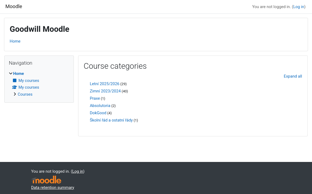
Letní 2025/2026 (104, 83)
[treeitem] (39, 84)
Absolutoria (100, 105)
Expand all (293, 76)
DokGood (98, 112)
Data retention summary (52, 187)
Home (15, 41)
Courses (25, 94)
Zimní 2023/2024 (105, 91)
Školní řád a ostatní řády (111, 120)
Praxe (95, 98)
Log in (298, 6)
